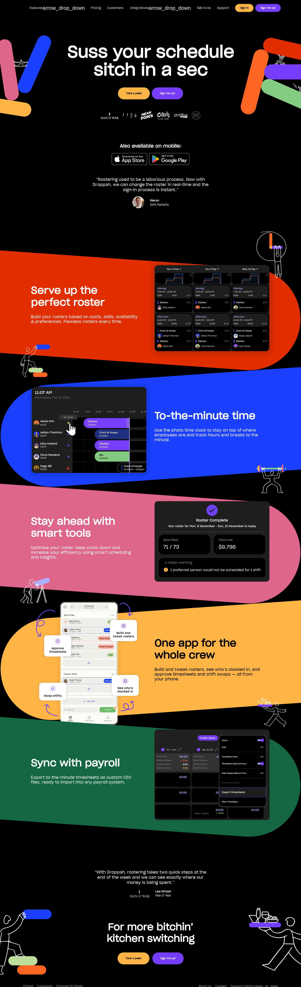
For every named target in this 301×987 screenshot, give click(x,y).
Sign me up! (268, 8)
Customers (115, 8)
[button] (57, 8)
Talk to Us (204, 8)
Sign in (244, 8)
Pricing (96, 8)
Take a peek (134, 93)
